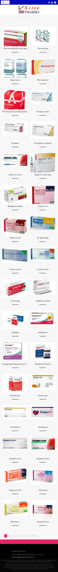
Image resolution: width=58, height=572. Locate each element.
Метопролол (43, 80)
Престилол (15, 80)
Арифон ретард (43, 301)
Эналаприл (15, 427)
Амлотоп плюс (15, 175)
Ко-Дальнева (43, 238)
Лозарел (15, 143)
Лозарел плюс (42, 112)
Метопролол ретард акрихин (15, 112)
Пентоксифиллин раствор (15, 48)
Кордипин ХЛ (15, 490)
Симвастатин (15, 459)
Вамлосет (15, 522)
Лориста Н (43, 206)
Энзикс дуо (43, 396)
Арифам (15, 332)
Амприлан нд (43, 522)
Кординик (42, 332)
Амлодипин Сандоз (43, 143)
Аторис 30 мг (43, 269)
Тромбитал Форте (42, 364)
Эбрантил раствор (42, 175)
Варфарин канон (15, 206)
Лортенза (42, 490)
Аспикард (15, 301)
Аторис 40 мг (15, 269)
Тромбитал (15, 396)
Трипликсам (42, 48)
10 (32, 536)
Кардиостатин (42, 459)
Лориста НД (15, 238)
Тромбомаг (43, 427)
